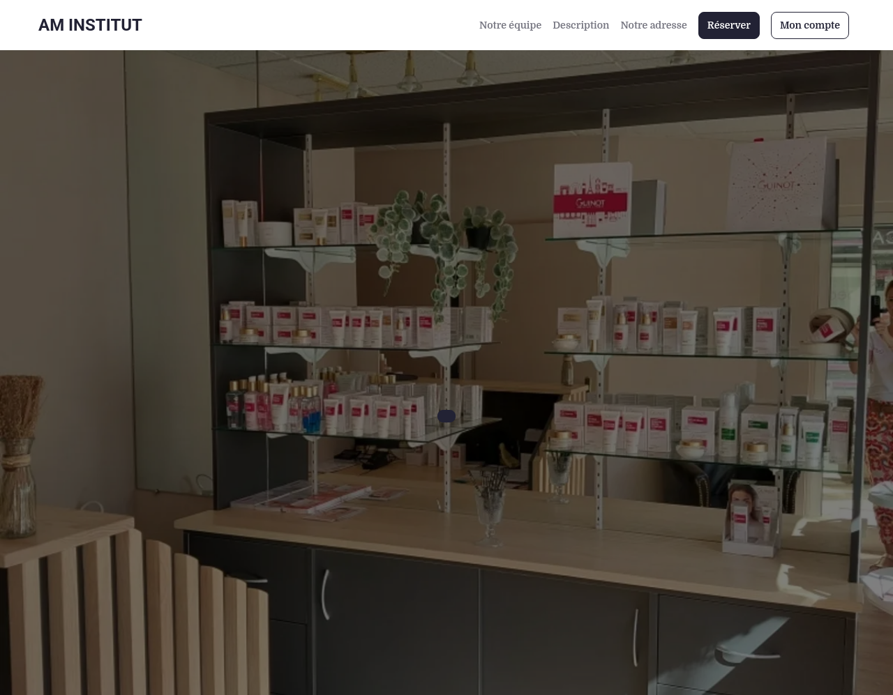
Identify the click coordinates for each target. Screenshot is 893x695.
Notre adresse (653, 25)
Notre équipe (510, 25)
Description (581, 25)
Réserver (729, 25)
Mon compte (810, 25)
